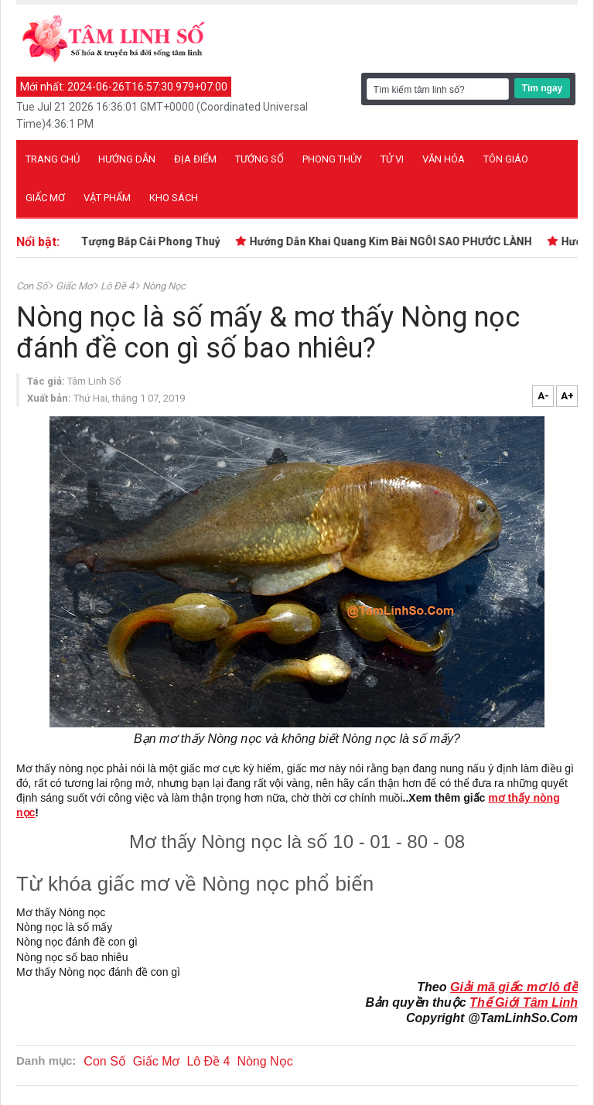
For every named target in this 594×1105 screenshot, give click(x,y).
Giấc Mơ (75, 286)
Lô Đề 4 (118, 286)
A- (543, 396)
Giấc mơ (45, 198)
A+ (567, 396)
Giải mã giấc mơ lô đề (514, 987)
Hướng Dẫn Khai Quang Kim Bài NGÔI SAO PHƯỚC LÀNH (392, 241)
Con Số (33, 286)
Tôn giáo (505, 159)
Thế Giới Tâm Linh (523, 1002)
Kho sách (173, 198)
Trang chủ (53, 159)
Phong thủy (332, 159)
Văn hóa (443, 159)
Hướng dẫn (126, 159)
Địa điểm (195, 159)
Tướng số (259, 159)
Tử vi (392, 159)
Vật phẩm (107, 198)
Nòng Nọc (164, 286)
